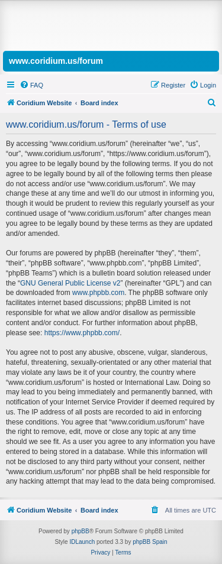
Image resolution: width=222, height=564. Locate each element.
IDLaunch (82, 542)
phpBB (80, 531)
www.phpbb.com (98, 293)
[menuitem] (31, 85)
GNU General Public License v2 (70, 283)
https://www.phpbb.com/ (82, 333)
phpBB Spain (150, 542)
